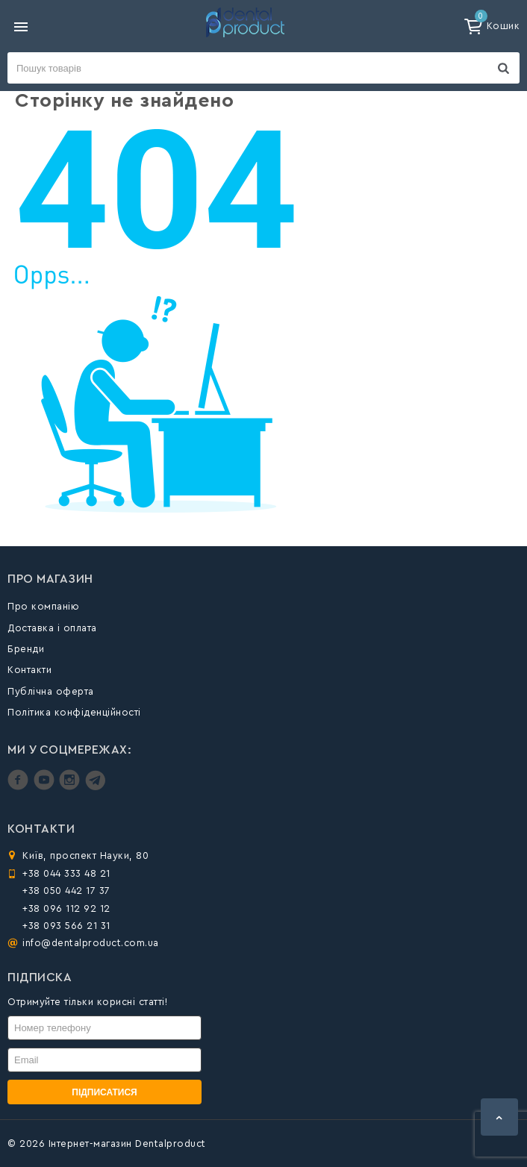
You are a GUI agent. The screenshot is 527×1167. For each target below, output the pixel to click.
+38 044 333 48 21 (66, 873)
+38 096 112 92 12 (66, 908)
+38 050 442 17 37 (66, 890)
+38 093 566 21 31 (66, 925)
